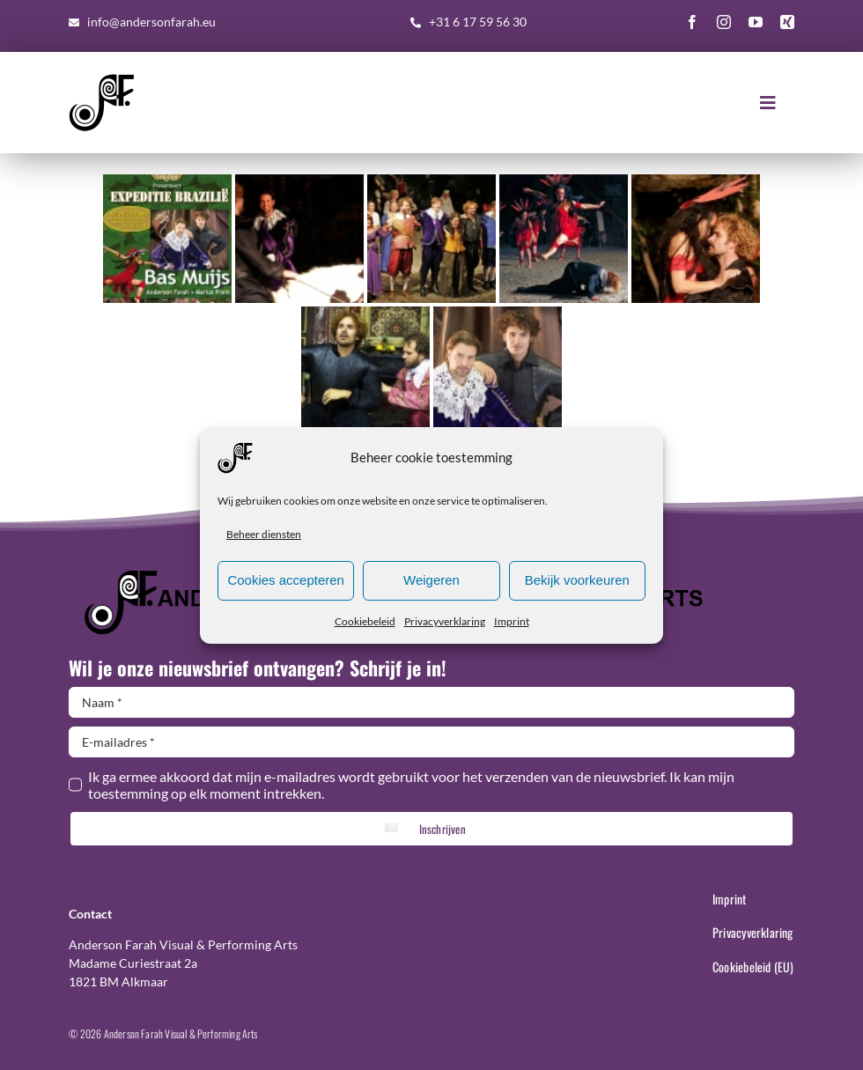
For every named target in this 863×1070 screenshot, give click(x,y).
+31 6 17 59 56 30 (478, 21)
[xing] (787, 22)
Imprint (511, 621)
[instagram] (724, 22)
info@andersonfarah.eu (151, 21)
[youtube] (756, 22)
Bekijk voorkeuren (577, 579)
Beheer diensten (263, 534)
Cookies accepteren (285, 579)
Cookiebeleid (365, 621)
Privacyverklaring (444, 621)
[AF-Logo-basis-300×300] (102, 76)
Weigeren (431, 579)
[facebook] (692, 22)
